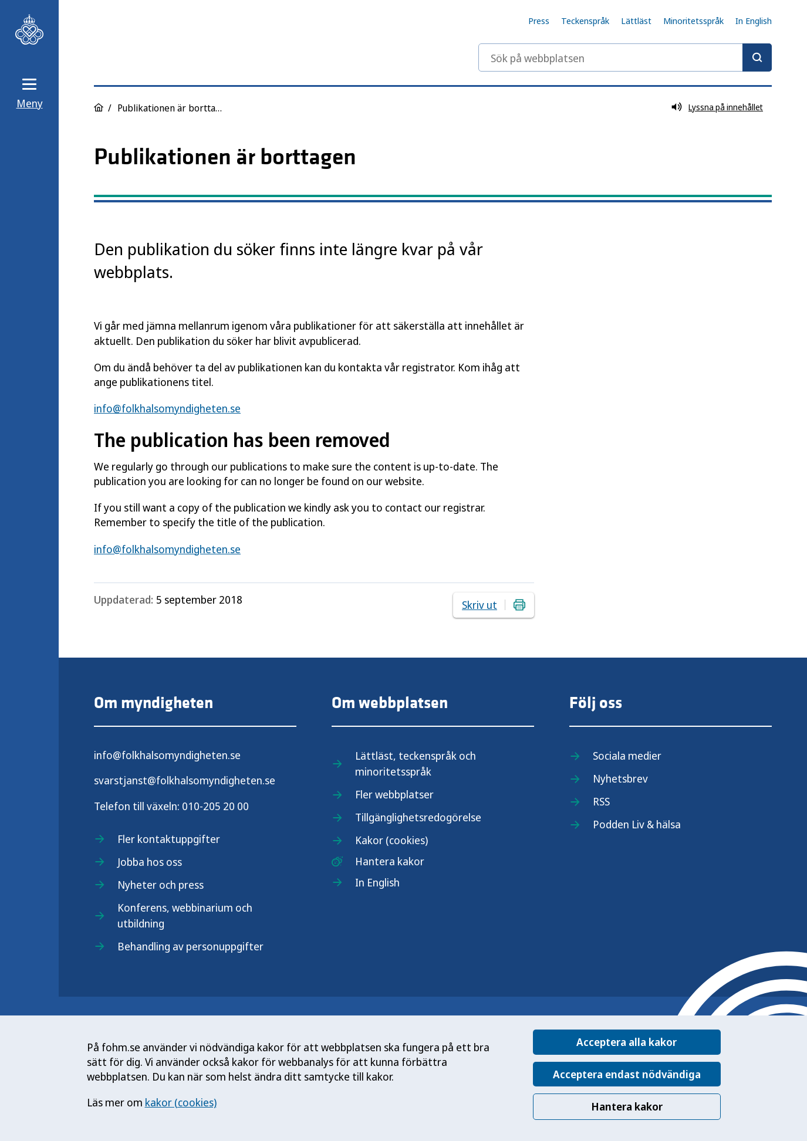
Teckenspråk (585, 20)
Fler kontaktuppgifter (168, 839)
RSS (601, 801)
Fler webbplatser (394, 794)
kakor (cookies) (181, 1102)
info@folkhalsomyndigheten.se (167, 408)
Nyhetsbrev (620, 778)
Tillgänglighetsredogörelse (418, 817)
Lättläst (636, 20)
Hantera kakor (627, 1106)
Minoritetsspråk (693, 20)
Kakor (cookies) (391, 840)
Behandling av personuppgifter (190, 946)
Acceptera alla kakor (626, 1042)
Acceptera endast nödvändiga (627, 1074)
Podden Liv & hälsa (637, 824)
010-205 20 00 (215, 806)
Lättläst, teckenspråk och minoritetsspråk (415, 763)
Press (538, 20)
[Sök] (757, 57)
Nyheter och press (160, 885)
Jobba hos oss (149, 862)
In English (753, 20)
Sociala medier (627, 756)
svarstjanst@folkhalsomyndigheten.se (184, 780)
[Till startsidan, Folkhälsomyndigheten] (29, 29)
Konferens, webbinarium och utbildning (184, 915)
